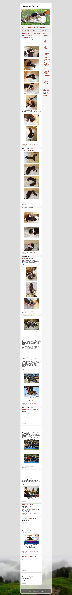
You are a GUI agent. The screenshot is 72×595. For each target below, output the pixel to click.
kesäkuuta (46, 54)
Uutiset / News (24, 27)
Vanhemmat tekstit (37, 586)
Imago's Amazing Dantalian (40, 27)
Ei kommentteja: (36, 144)
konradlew (35, 591)
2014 (44, 47)
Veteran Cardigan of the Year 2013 (28, 504)
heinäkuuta (46, 53)
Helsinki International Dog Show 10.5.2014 (30, 409)
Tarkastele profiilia (45, 95)
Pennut (38, 30)
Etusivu (31, 586)
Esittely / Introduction (37, 33)
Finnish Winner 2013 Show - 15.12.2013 (29, 518)
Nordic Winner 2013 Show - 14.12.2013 (29, 556)
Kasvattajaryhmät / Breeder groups (27, 33)
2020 (44, 40)
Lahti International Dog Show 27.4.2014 (29, 471)
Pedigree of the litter (31, 400)
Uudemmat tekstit (25, 586)
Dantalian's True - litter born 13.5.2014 (29, 317)
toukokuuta (46, 55)
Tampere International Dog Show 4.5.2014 (30, 426)
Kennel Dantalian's (30, 5)
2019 (44, 41)
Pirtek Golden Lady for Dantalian (27, 30)
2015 (44, 46)
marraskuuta (46, 49)
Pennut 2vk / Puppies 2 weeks (27, 37)
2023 (44, 36)
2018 (44, 42)
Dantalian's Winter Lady (31, 27)
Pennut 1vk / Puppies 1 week (27, 258)
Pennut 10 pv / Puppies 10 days (28, 150)
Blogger (43, 591)
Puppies (34, 30)
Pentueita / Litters (43, 30)
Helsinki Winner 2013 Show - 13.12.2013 (29, 573)
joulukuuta (46, 48)
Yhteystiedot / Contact (45, 33)
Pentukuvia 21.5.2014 (26, 209)
